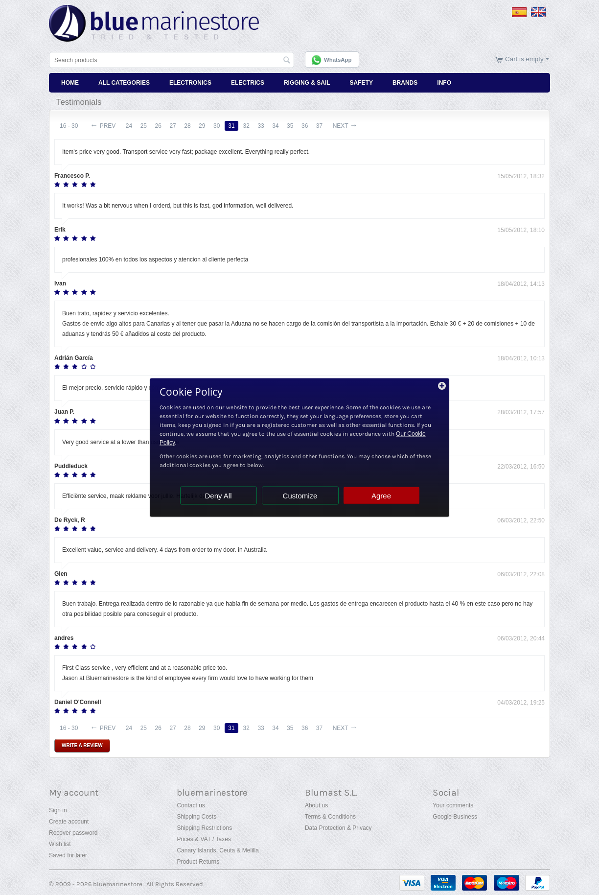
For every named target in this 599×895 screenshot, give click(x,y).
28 (189, 125)
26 (159, 125)
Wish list (60, 843)
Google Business (455, 816)
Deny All (218, 496)
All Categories (124, 82)
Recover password (73, 832)
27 (174, 125)
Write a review (82, 744)
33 (264, 125)
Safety (361, 82)
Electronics (190, 82)
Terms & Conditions (330, 816)
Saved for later (68, 854)
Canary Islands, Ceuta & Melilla (217, 850)
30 (219, 125)
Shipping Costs (196, 816)
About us (316, 804)
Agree (381, 496)
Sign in (58, 809)
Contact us (191, 804)
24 (129, 125)
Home (70, 82)
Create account (69, 821)
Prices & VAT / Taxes (203, 838)
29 (205, 125)
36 (310, 125)
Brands (404, 82)
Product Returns (198, 861)
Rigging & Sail (307, 82)
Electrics (247, 82)
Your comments (453, 804)
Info (444, 82)
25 (144, 125)
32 (250, 125)
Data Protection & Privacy (338, 827)
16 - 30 (69, 125)
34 (279, 125)
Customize (300, 496)
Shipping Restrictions (204, 827)
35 (295, 125)
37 (325, 125)
